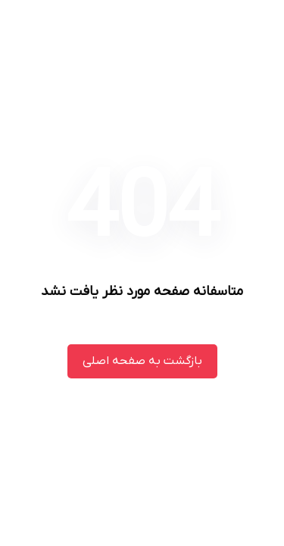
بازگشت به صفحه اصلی (142, 361)
